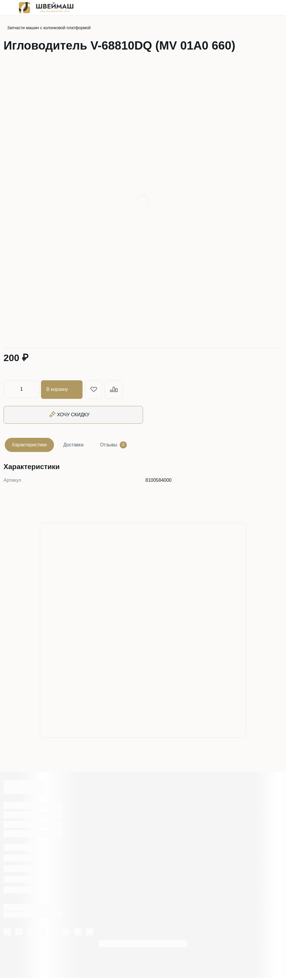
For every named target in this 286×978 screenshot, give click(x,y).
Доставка (73, 443)
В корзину (62, 389)
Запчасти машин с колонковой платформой (49, 27)
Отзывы (113, 444)
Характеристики (29, 443)
